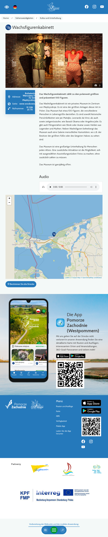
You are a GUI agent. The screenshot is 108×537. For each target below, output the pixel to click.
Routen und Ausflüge (64, 406)
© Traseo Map (75, 277)
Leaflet (67, 277)
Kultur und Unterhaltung (50, 18)
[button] (12, 60)
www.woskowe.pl (28, 103)
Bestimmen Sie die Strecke (20, 284)
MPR (58, 416)
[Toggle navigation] (54, 530)
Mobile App (60, 426)
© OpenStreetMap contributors (91, 277)
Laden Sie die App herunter (63, 432)
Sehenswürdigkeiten (24, 18)
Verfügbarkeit (61, 421)
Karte (58, 411)
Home (6, 18)
